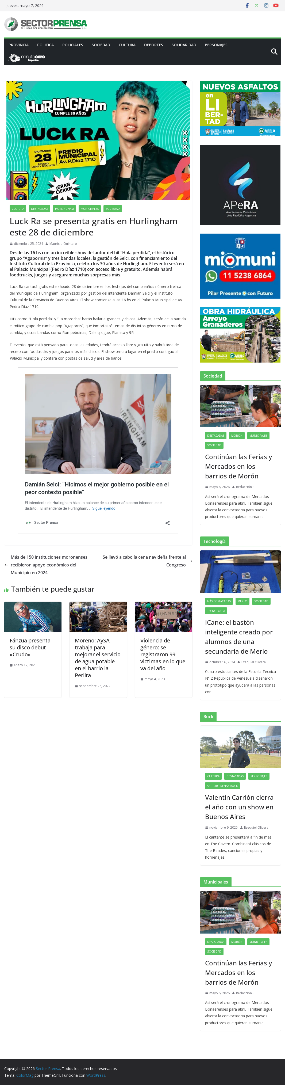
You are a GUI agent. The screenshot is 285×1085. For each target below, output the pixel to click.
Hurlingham (64, 209)
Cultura (127, 44)
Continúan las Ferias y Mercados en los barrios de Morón (238, 466)
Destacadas (39, 209)
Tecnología (216, 611)
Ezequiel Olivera (253, 662)
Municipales (90, 209)
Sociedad (101, 44)
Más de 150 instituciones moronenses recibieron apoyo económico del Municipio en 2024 (45, 565)
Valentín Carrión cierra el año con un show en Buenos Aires (239, 807)
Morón (236, 435)
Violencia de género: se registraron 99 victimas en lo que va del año (162, 654)
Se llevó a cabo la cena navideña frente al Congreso (147, 561)
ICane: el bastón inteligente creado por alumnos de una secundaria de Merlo (239, 637)
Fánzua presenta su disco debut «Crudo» (30, 647)
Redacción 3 (245, 487)
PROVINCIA (19, 44)
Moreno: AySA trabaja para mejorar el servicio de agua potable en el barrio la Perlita (98, 658)
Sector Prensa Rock (222, 786)
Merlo (242, 601)
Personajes (216, 44)
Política (45, 44)
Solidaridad (184, 44)
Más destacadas (219, 601)
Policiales (72, 44)
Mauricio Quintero (63, 243)
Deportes (153, 44)
